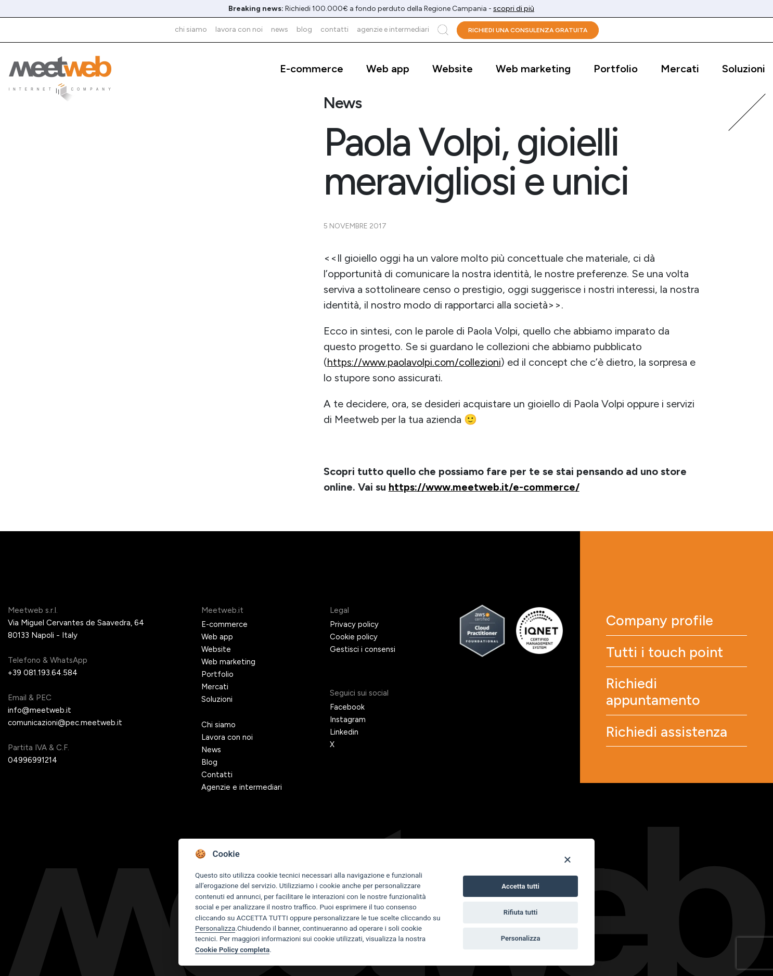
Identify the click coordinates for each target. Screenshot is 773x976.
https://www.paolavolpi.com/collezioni (416, 362)
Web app (387, 68)
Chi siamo (191, 29)
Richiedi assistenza (672, 740)
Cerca (442, 29)
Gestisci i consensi (362, 649)
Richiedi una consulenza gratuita (527, 30)
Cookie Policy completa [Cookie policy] (232, 949)
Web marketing (533, 68)
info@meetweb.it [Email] (40, 710)
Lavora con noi (239, 29)
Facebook (347, 707)
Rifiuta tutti (521, 912)
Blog (304, 29)
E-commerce (311, 68)
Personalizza (215, 928)
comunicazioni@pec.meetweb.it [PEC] (65, 722)
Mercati (680, 68)
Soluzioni (743, 68)
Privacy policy (354, 624)
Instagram (348, 719)
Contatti (334, 29)
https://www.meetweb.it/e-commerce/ (487, 487)
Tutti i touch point (669, 655)
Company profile (665, 621)
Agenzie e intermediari (393, 29)
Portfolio (616, 68)
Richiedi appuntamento (659, 697)
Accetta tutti (520, 886)
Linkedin (344, 732)
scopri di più (513, 8)
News (279, 29)
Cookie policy (354, 636)
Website (452, 68)
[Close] (567, 859)
